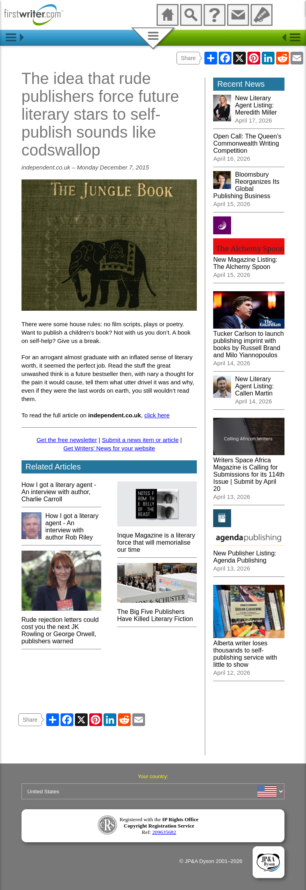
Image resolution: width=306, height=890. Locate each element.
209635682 (164, 832)
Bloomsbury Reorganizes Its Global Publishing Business (246, 185)
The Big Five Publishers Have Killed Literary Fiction (157, 611)
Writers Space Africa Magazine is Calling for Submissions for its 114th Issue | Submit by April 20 (248, 471)
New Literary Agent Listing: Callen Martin (254, 386)
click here (156, 415)
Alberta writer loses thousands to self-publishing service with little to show (248, 650)
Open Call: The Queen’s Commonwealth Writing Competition (247, 143)
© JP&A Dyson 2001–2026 (210, 861)
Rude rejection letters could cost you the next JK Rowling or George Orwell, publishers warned (61, 627)
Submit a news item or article (140, 439)
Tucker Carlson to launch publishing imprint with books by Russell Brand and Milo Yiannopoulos (248, 340)
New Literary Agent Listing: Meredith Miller (256, 105)
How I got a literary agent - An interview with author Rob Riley (71, 526)
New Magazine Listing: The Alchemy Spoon (248, 259)
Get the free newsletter (67, 439)
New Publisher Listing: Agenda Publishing (248, 553)
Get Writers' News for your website (109, 448)
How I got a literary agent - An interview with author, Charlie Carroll (59, 491)
